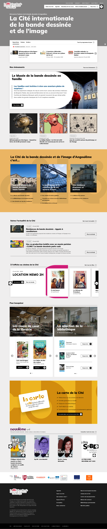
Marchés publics (85, 505)
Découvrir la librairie (20, 332)
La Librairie (64, 526)
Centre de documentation (88, 496)
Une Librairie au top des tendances (22, 201)
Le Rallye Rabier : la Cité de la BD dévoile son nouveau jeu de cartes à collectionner (52, 141)
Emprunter (85, 344)
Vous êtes (93, 6)
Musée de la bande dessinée (88, 490)
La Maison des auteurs (78, 195)
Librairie (77, 3)
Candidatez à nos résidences (80, 198)
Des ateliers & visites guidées (50, 195)
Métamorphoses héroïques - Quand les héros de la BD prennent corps (28, 53)
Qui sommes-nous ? (61, 496)
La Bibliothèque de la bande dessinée (22, 198)
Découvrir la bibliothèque (66, 332)
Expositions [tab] (16, 42)
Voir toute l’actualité (88, 221)
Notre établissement (81, 6)
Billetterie (94, 3)
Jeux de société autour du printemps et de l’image (83, 141)
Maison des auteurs (86, 499)
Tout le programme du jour (84, 42)
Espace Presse (60, 499)
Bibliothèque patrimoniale (88, 502)
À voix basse (55, 290)
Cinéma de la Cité (85, 493)
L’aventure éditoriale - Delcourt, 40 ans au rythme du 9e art (55, 53)
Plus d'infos (16, 105)
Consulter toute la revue (87, 432)
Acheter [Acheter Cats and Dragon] (20, 367)
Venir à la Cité (49, 6)
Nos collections (45, 526)
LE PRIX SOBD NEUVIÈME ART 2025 (88, 460)
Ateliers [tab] (28, 42)
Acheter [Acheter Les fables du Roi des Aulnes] (37, 367)
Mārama (98, 290)
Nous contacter (60, 505)
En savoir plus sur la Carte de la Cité (68, 414)
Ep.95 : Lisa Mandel (40, 459)
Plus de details (30, 282)
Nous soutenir (69, 3)
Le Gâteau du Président (77, 291)
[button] (11, 53)
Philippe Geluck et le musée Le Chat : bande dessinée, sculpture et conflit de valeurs (18, 463)
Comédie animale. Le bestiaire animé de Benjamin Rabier (84, 53)
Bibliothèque (85, 3)
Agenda (57, 6)
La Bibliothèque (55, 526)
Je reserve (17, 282)
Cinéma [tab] (23, 42)
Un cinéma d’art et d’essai (49, 203)
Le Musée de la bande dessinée (21, 195)
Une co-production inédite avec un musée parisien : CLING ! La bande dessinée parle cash (48, 245)
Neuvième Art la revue (67, 6)
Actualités (59, 502)
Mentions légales (18, 526)
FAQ (10, 526)
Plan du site (27, 526)
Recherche (101, 6)
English (101, 3)
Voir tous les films (89, 265)
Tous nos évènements (89, 67)
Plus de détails (91, 234)
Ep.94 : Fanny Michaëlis (62, 460)
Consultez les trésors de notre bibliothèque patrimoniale (54, 199)
